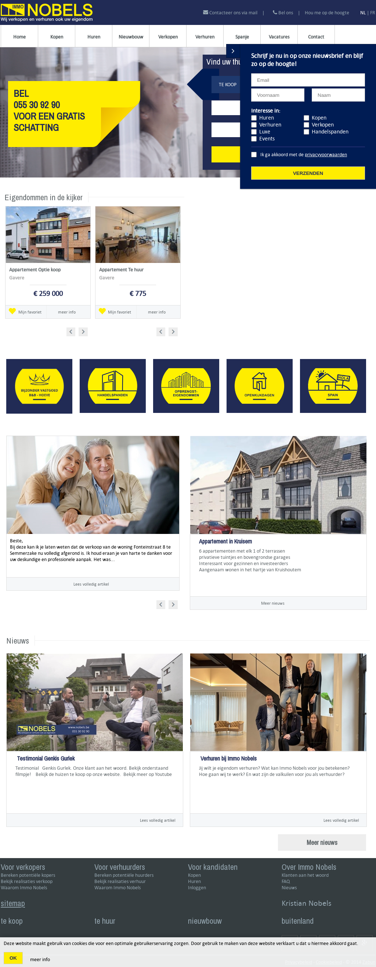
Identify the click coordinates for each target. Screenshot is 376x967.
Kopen (56, 37)
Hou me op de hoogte (327, 13)
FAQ (286, 881)
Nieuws (289, 887)
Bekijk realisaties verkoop (27, 881)
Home (19, 37)
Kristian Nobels (307, 903)
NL (363, 13)
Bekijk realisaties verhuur (120, 881)
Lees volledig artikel (91, 584)
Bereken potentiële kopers (28, 875)
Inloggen (197, 887)
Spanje (242, 37)
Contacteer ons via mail (230, 13)
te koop (12, 921)
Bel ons (283, 13)
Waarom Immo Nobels (24, 887)
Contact (316, 37)
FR (372, 13)
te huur (104, 921)
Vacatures (279, 37)
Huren (93, 37)
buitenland (298, 921)
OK (13, 958)
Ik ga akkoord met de (303, 154)
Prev (73, 330)
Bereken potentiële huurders (123, 875)
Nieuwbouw (131, 37)
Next (84, 330)
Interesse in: (265, 110)
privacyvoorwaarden (326, 154)
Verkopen (168, 37)
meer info (67, 312)
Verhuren (204, 37)
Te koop (227, 84)
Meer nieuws (273, 603)
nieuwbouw (205, 921)
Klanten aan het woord (305, 875)
